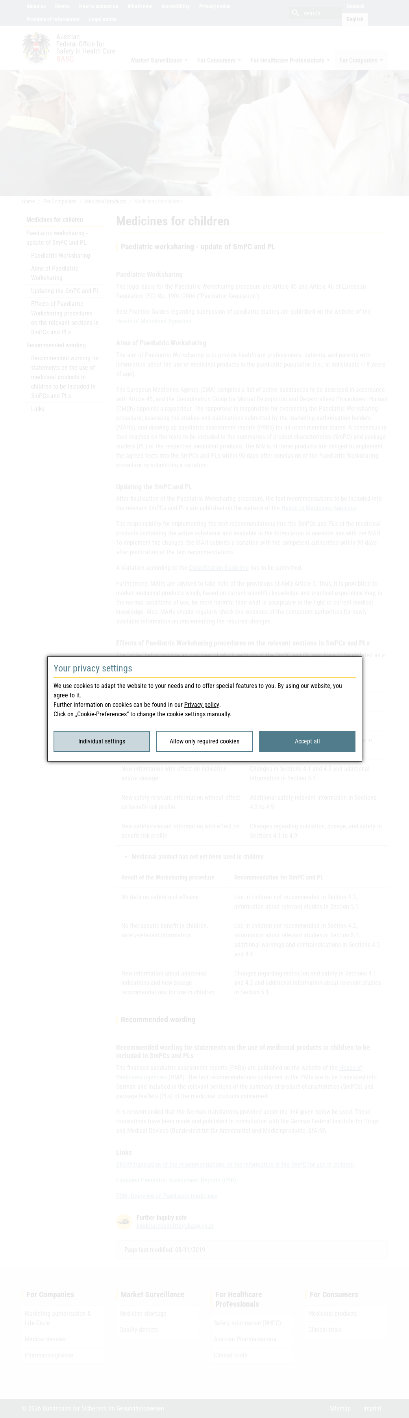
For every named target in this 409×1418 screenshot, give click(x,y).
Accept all (307, 741)
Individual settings (101, 741)
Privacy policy (201, 704)
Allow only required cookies (204, 741)
